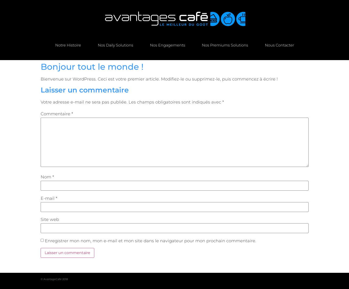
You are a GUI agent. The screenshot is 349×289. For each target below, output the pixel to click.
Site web (50, 219)
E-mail (49, 198)
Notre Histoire (68, 45)
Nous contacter (279, 45)
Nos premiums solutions (225, 45)
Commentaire (57, 114)
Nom (47, 177)
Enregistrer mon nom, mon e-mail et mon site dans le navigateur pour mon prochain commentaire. (150, 241)
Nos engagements (167, 45)
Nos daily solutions (115, 45)
